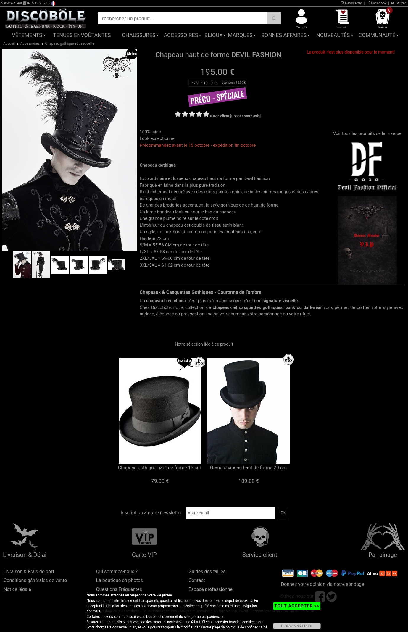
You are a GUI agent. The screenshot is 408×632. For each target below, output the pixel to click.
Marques (240, 35)
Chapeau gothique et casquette (69, 43)
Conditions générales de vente (35, 580)
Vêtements (27, 35)
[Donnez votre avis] (245, 116)
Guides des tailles (206, 571)
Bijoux (213, 35)
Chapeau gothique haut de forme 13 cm (159, 467)
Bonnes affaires (284, 35)
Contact (196, 580)
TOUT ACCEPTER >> (296, 606)
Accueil (9, 43)
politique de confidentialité (246, 627)
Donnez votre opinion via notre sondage (322, 584)
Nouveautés (333, 35)
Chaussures (138, 35)
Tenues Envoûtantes (82, 35)
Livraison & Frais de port (29, 571)
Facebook (377, 3)
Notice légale (17, 589)
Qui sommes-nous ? (117, 571)
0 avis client (219, 116)
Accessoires (181, 35)
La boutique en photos (119, 580)
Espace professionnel (211, 589)
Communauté (377, 35)
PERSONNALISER (296, 626)
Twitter (398, 3)
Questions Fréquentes (119, 589)
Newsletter (351, 3)
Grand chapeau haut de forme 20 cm (248, 467)
